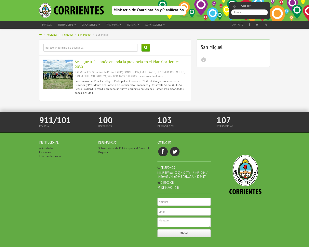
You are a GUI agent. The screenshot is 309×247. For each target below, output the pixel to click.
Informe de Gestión (50, 156)
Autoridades (46, 148)
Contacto (237, 24)
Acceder (246, 5)
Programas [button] (113, 24)
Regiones (52, 34)
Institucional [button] (67, 24)
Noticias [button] (133, 24)
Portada (47, 24)
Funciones (45, 152)
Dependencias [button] (91, 24)
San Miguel (84, 34)
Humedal (67, 34)
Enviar (184, 233)
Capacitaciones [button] (155, 24)
